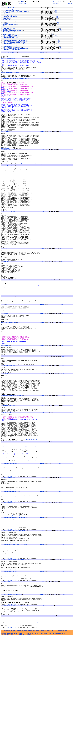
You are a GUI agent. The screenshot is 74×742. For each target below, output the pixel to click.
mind (18, 7)
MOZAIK (3, 739)
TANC (63, 739)
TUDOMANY (4, 740)
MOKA (71, 738)
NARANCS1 (14, 739)
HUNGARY (18, 738)
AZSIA (17, 736)
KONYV (34, 738)
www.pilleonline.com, (23, 185)
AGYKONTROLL (5, 736)
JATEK (23, 738)
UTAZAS (11, 740)
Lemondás (70, 3)
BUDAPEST (22, 736)
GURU (52, 736)
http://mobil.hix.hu (12, 558)
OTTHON (25, 739)
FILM (39, 736)
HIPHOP (60, 736)
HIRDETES (64, 736)
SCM (47, 739)
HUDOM (14, 738)
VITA (20, 740)
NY (18, 739)
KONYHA (29, 738)
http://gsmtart (38, 727)
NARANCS (8, 739)
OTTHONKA (30, 739)
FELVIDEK (35, 736)
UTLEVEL (16, 740)
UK (8, 740)
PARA (35, 739)
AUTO (14, 736)
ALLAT (10, 736)
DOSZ (30, 736)
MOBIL (23, 2)
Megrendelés (56, 3)
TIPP (66, 739)
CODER (27, 736)
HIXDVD (9, 738)
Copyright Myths (22, 3)
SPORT (50, 739)
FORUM (48, 736)
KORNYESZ (39, 738)
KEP (26, 738)
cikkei (55, 7)
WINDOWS (31, 740)
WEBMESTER (24, 740)
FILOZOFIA (43, 736)
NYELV (20, 739)
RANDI (38, 739)
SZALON (59, 739)
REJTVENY (43, 739)
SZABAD (55, 739)
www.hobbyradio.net (33, 185)
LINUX (53, 738)
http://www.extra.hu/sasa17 (16, 604)
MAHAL (64, 738)
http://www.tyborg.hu (5, 167)
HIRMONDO (4, 738)
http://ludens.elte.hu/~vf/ (31, 515)
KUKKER (44, 738)
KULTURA (49, 738)
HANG (55, 736)
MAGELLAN (59, 738)
